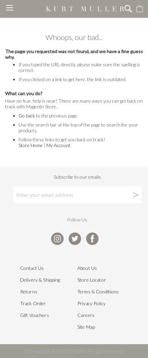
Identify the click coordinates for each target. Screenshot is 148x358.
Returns (28, 291)
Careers (86, 315)
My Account (58, 145)
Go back (26, 115)
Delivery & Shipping (40, 280)
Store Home (30, 145)
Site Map (86, 327)
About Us (87, 268)
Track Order (33, 303)
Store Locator (91, 280)
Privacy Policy (91, 303)
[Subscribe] (116, 194)
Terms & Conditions (98, 291)
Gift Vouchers (34, 315)
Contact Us (32, 268)
